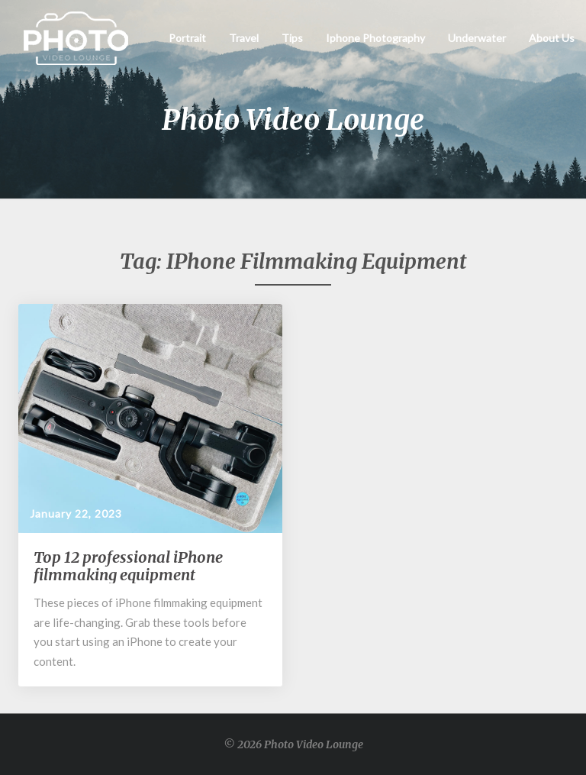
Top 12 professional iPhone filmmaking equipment (128, 565)
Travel (244, 37)
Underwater (477, 37)
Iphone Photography (375, 37)
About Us (552, 37)
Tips (292, 37)
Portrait (187, 37)
